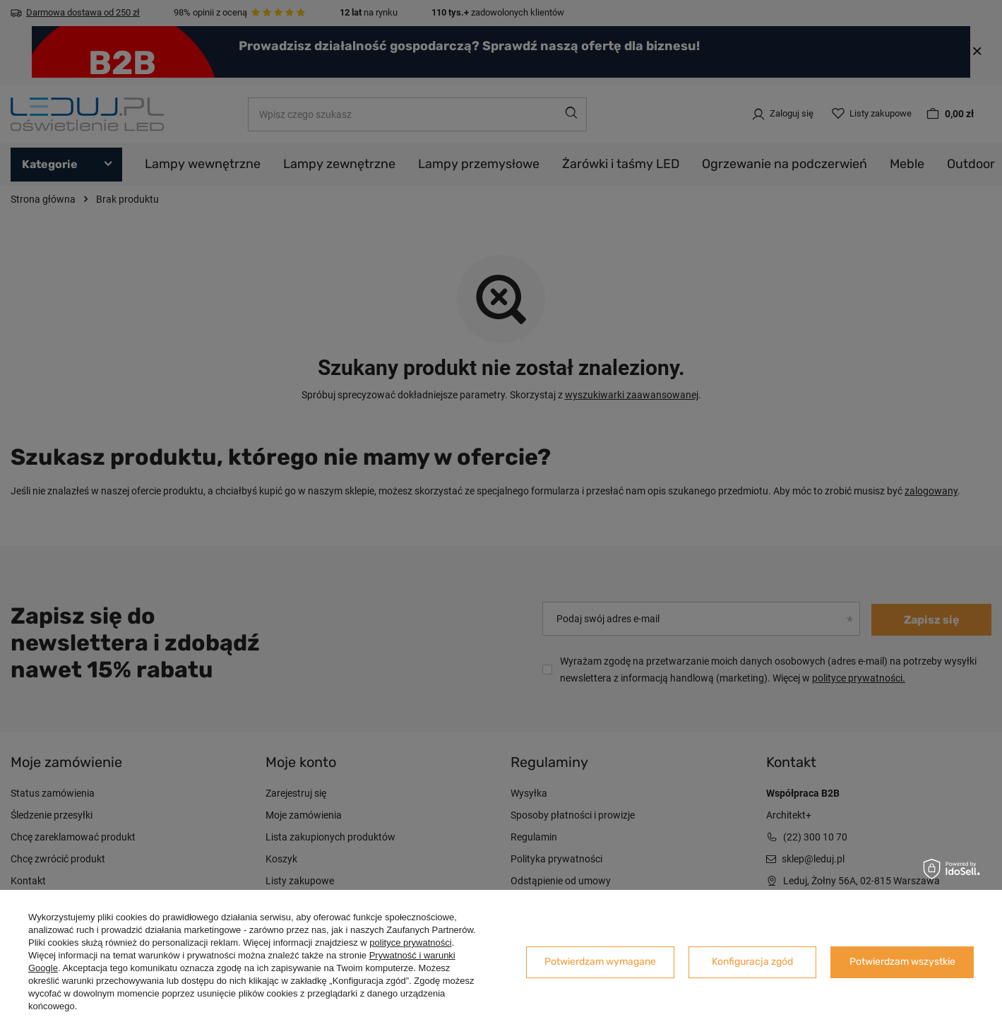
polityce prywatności (410, 942)
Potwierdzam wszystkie (902, 962)
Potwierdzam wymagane (600, 962)
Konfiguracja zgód (752, 962)
